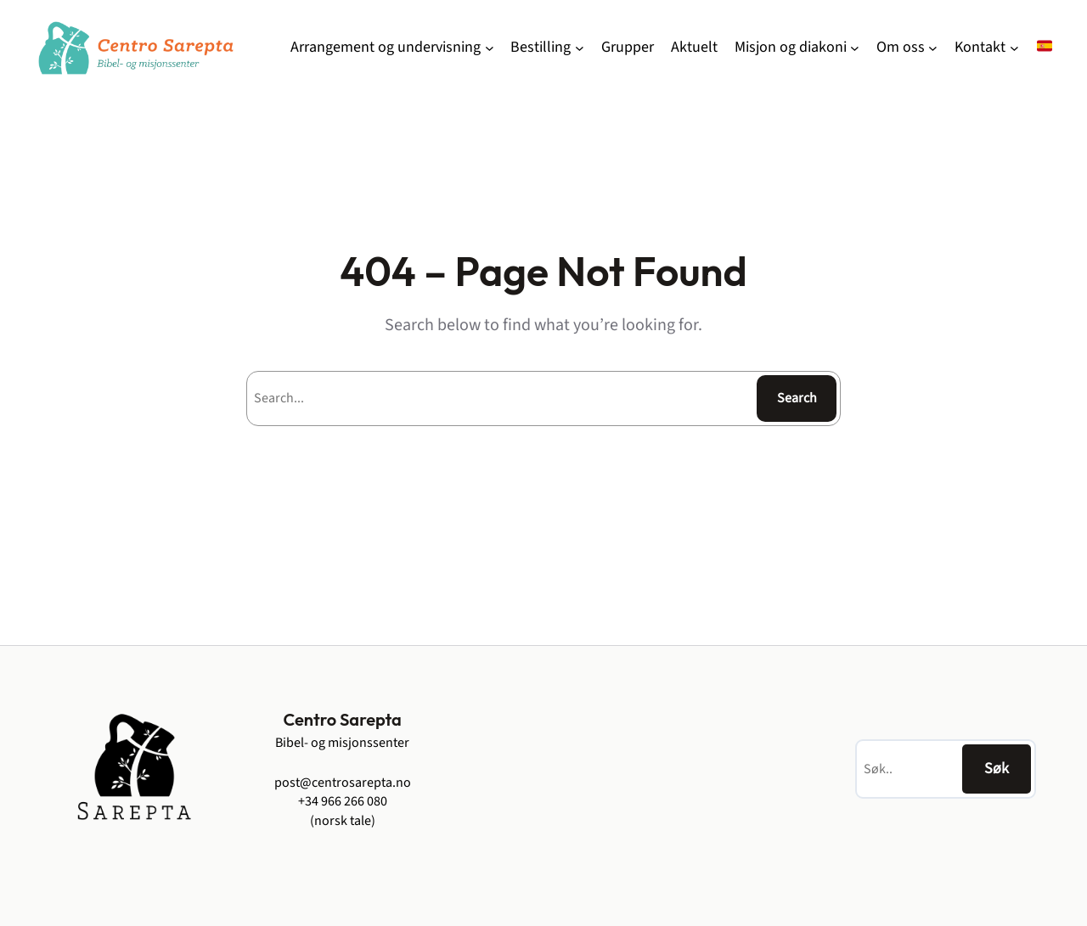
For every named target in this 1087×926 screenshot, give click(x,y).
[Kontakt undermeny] (1014, 48)
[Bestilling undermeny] (579, 48)
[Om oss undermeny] (933, 48)
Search (797, 398)
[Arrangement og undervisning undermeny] (489, 48)
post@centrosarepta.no (342, 782)
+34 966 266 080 (342, 801)
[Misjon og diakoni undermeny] (854, 48)
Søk (996, 768)
